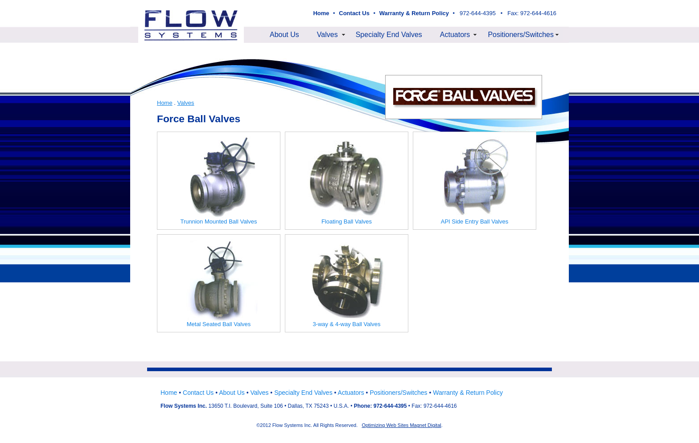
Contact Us (198, 392)
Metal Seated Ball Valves (219, 283)
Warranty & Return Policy (468, 392)
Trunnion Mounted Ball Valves (219, 181)
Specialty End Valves (389, 34)
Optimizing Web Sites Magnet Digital (401, 425)
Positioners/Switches (521, 34)
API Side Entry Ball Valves (475, 181)
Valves (327, 34)
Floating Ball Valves (347, 181)
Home (165, 102)
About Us (284, 34)
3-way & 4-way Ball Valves (347, 283)
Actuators (455, 34)
